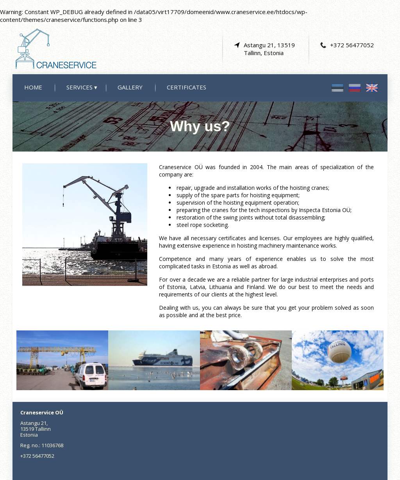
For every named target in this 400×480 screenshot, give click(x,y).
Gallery (130, 87)
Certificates (186, 87)
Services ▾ (81, 87)
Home (33, 87)
